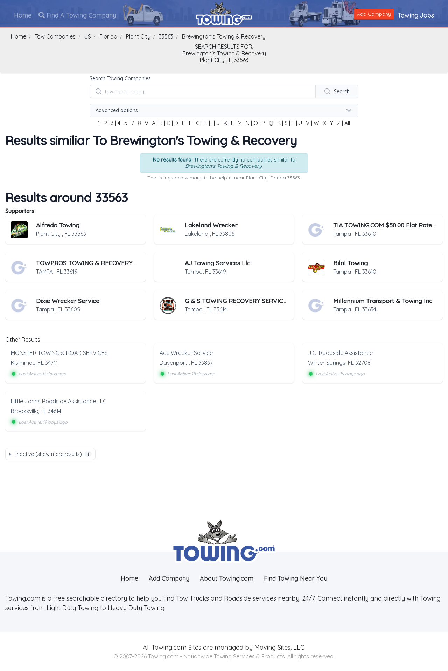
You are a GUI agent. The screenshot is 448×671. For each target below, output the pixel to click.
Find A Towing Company (77, 15)
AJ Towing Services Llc (217, 263)
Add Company (374, 14)
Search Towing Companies (120, 78)
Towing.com (168, 647)
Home (22, 15)
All (347, 122)
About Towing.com (226, 578)
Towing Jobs (416, 15)
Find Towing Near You (295, 578)
